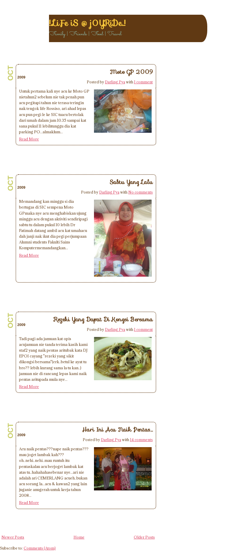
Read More (29, 139)
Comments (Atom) (40, 548)
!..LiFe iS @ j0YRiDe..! (87, 23)
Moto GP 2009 (131, 72)
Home (79, 537)
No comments (140, 192)
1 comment (143, 82)
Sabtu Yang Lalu (131, 182)
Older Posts (144, 537)
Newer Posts (12, 537)
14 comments (141, 439)
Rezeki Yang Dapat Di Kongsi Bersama (103, 319)
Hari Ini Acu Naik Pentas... (117, 429)
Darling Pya (115, 82)
